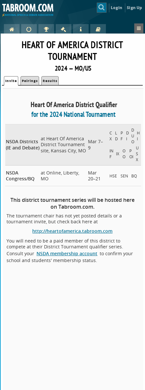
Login (116, 7)
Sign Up (134, 7)
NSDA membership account (66, 253)
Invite (11, 80)
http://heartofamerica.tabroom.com (72, 231)
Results (50, 80)
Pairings (30, 80)
